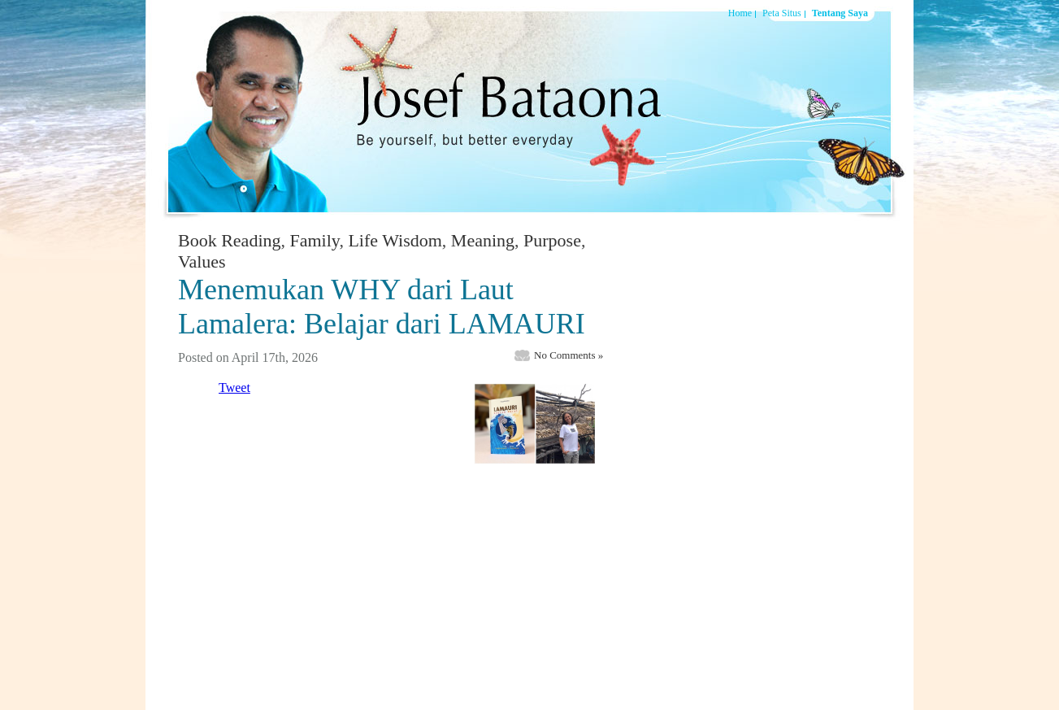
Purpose (552, 240)
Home (740, 13)
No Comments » (568, 355)
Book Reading (229, 240)
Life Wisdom (394, 240)
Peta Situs (781, 13)
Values (202, 261)
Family (315, 240)
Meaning (482, 240)
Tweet (234, 387)
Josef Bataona (499, 109)
